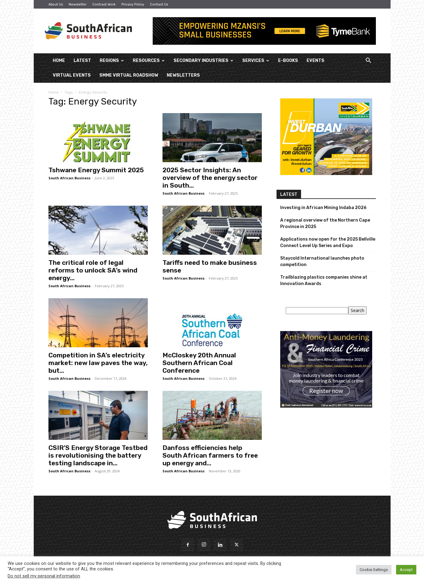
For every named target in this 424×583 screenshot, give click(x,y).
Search (357, 310)
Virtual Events (72, 75)
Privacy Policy (132, 4)
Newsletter (77, 4)
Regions (112, 60)
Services (255, 60)
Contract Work (104, 4)
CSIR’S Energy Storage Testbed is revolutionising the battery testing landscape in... (97, 455)
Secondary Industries (203, 60)
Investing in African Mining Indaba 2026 (323, 207)
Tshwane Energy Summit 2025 (96, 170)
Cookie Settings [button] (374, 569)
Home (59, 60)
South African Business (69, 178)
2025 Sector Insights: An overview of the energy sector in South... (210, 177)
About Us (55, 4)
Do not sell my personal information (44, 576)
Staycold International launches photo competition (322, 261)
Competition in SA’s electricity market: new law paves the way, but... (98, 362)
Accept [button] (406, 569)
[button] (368, 61)
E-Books (288, 60)
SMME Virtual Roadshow (128, 75)
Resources (149, 60)
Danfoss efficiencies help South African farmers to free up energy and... (210, 455)
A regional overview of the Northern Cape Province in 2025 (325, 223)
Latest (82, 60)
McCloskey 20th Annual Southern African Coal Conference (199, 362)
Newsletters (183, 75)
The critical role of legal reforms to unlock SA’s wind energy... (92, 270)
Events (315, 60)
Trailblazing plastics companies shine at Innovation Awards (323, 280)
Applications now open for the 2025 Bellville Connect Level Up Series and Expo (327, 242)
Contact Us (159, 4)
